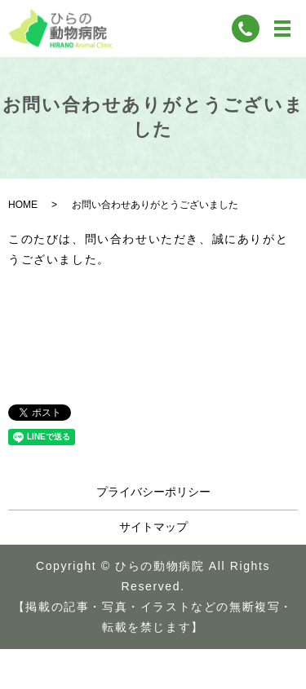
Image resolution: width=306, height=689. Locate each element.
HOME (23, 204)
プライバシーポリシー (153, 491)
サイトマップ (153, 526)
